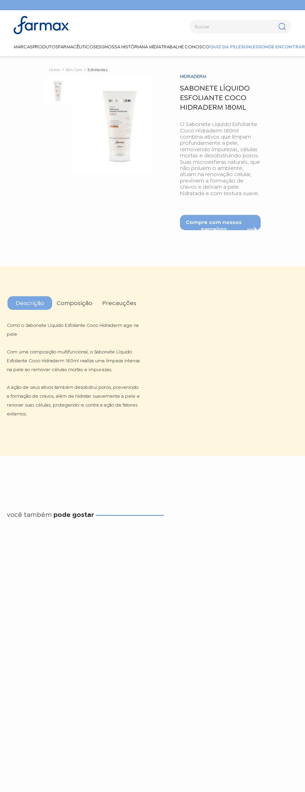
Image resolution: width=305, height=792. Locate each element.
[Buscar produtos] (282, 26)
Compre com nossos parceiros (214, 224)
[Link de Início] (54, 69)
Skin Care (73, 70)
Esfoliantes (97, 70)
